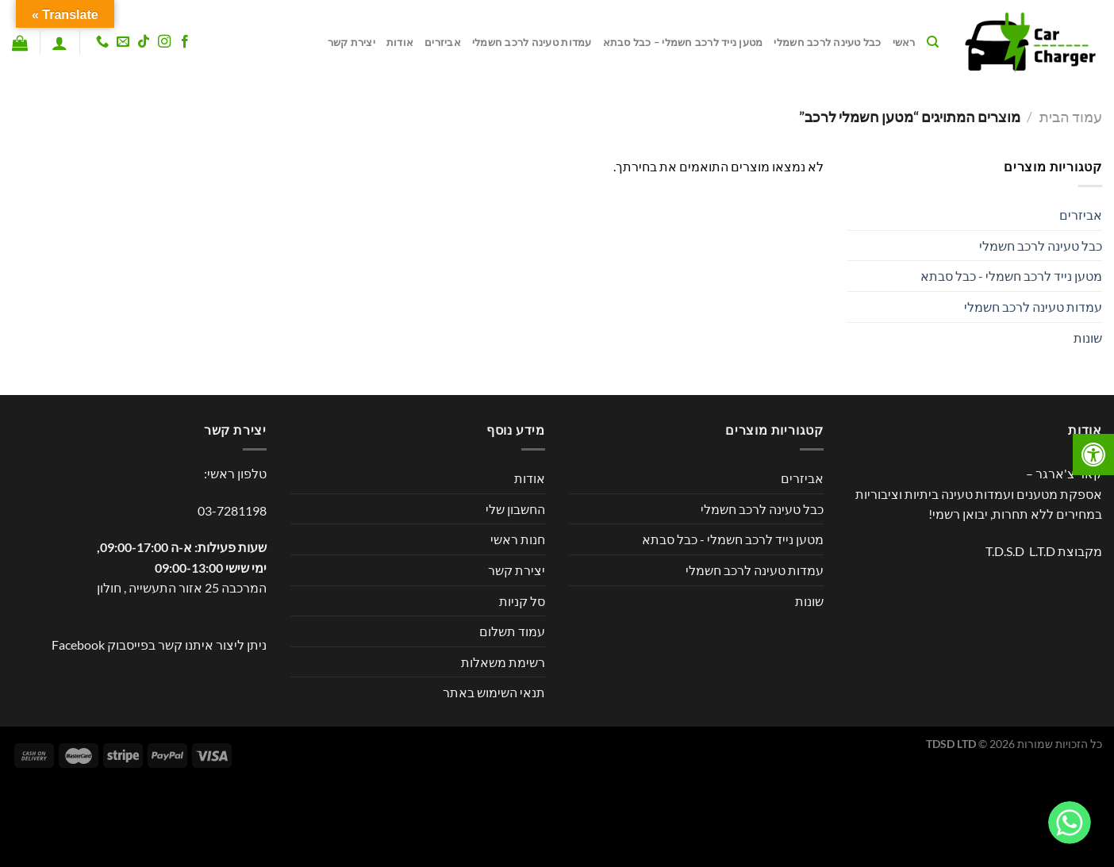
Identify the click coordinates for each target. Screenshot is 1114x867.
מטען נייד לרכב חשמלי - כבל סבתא (1011, 275)
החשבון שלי (515, 508)
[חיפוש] (933, 42)
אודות (399, 42)
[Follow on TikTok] (143, 42)
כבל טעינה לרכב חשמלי (827, 42)
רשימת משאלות (503, 661)
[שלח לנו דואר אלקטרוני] (123, 42)
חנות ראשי (517, 539)
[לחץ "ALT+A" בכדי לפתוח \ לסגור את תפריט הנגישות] (1093, 454)
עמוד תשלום (512, 631)
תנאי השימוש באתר (494, 692)
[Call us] (101, 42)
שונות (1088, 337)
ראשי (904, 42)
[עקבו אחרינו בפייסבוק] (185, 42)
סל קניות (522, 600)
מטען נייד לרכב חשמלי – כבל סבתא (683, 42)
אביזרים (442, 42)
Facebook (78, 644)
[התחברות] (59, 42)
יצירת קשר (351, 42)
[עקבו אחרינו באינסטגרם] (164, 42)
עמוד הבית (1070, 116)
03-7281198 (232, 510)
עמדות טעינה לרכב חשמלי (532, 42)
